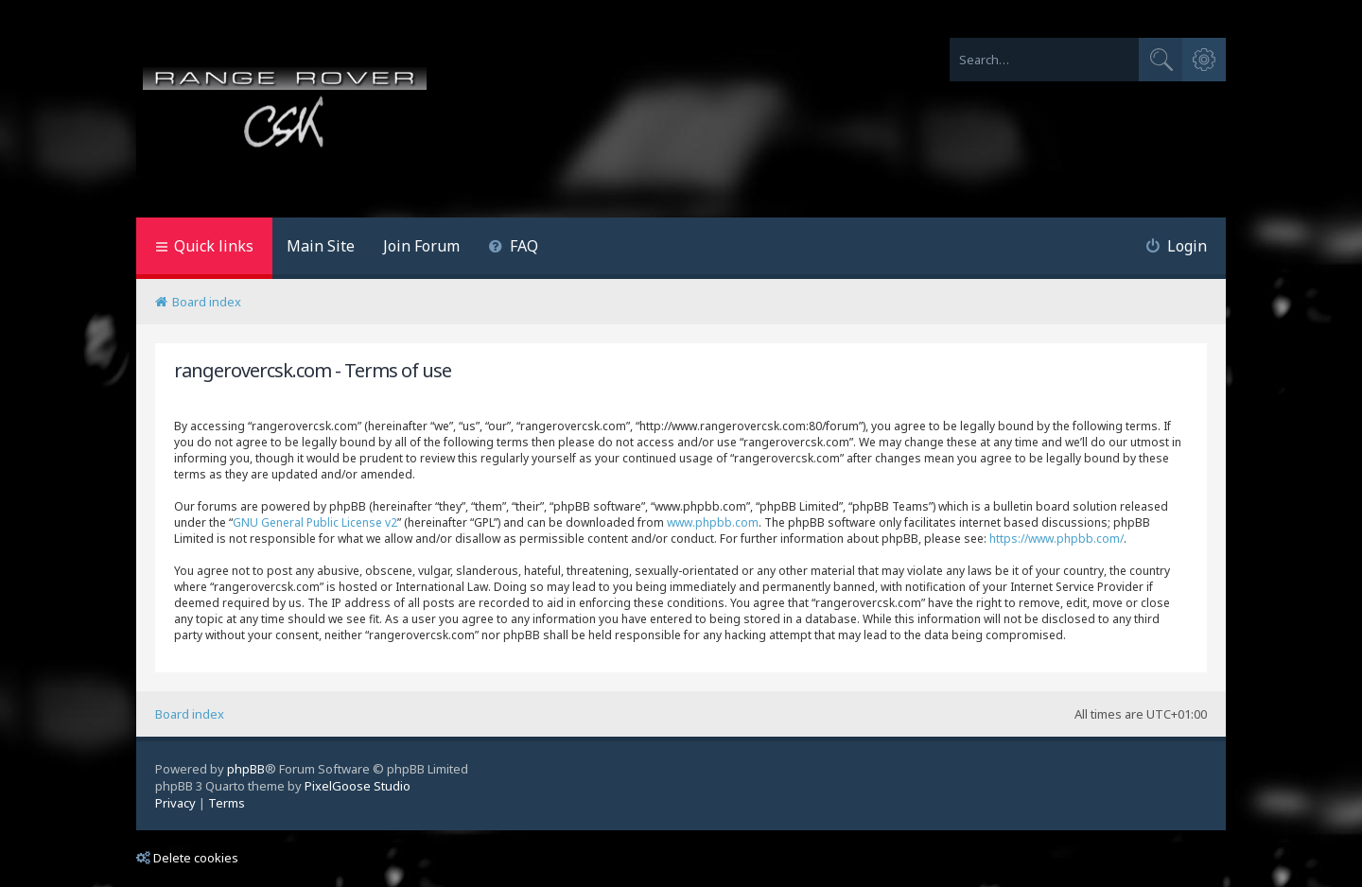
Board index (189, 713)
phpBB (246, 768)
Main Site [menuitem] (321, 245)
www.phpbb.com (713, 522)
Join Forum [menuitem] (421, 245)
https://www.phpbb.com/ (1056, 538)
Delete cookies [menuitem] (187, 857)
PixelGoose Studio (357, 785)
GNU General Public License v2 (315, 522)
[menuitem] (513, 248)
